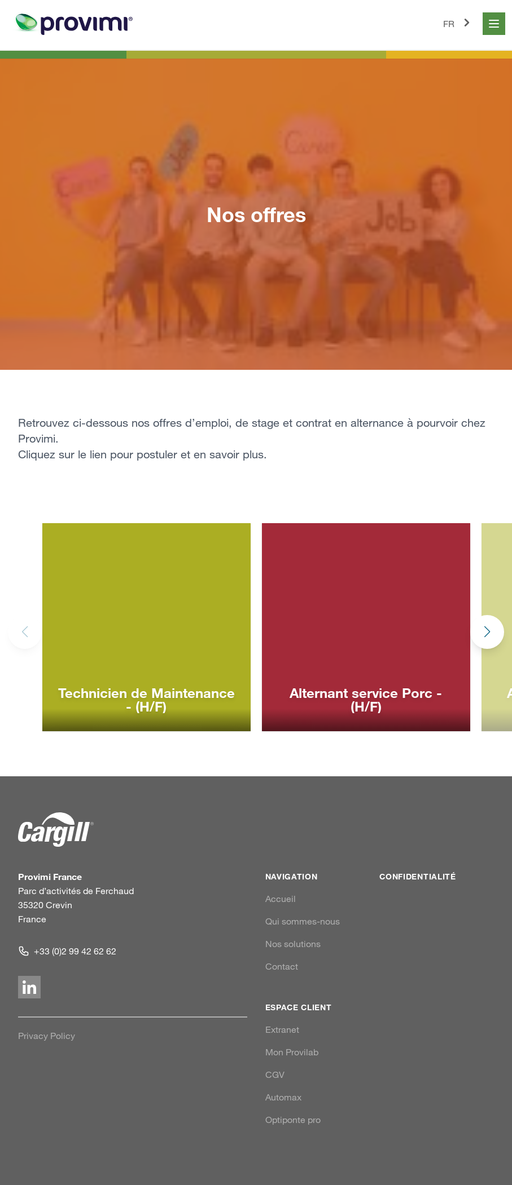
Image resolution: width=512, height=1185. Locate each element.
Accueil (280, 898)
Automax (283, 1097)
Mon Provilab (291, 1052)
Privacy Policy (46, 1035)
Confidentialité (417, 876)
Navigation (291, 876)
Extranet (282, 1029)
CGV (275, 1074)
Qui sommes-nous (302, 921)
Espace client (298, 1007)
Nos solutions (293, 943)
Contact (281, 966)
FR (458, 22)
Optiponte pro (293, 1119)
